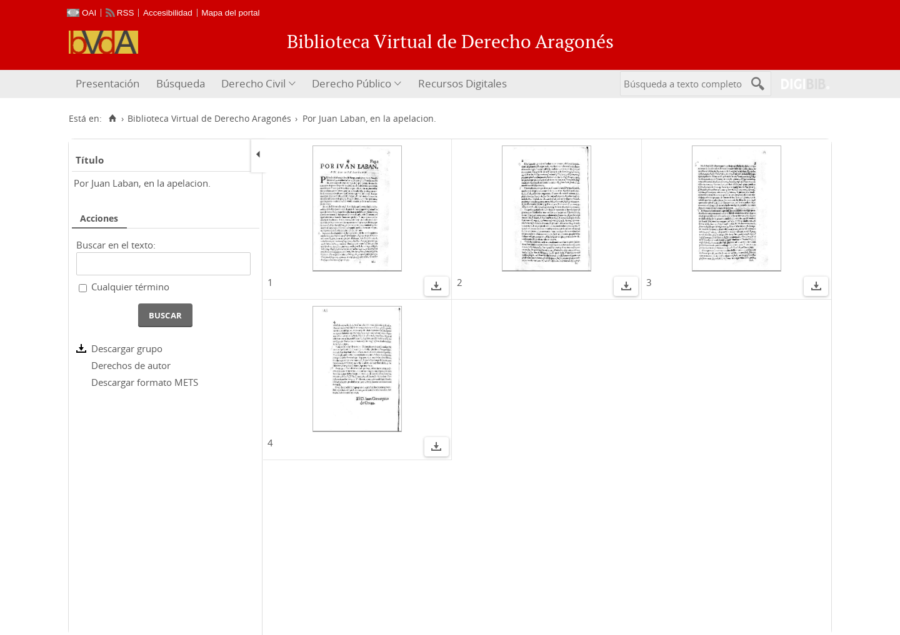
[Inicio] (112, 118)
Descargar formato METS (144, 382)
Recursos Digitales (462, 83)
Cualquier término (130, 286)
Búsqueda (180, 83)
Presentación (107, 83)
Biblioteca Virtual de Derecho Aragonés (209, 118)
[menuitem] (109, 84)
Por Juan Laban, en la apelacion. (142, 183)
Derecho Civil (253, 83)
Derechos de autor (131, 365)
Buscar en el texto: (116, 245)
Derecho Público (351, 83)
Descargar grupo (126, 348)
